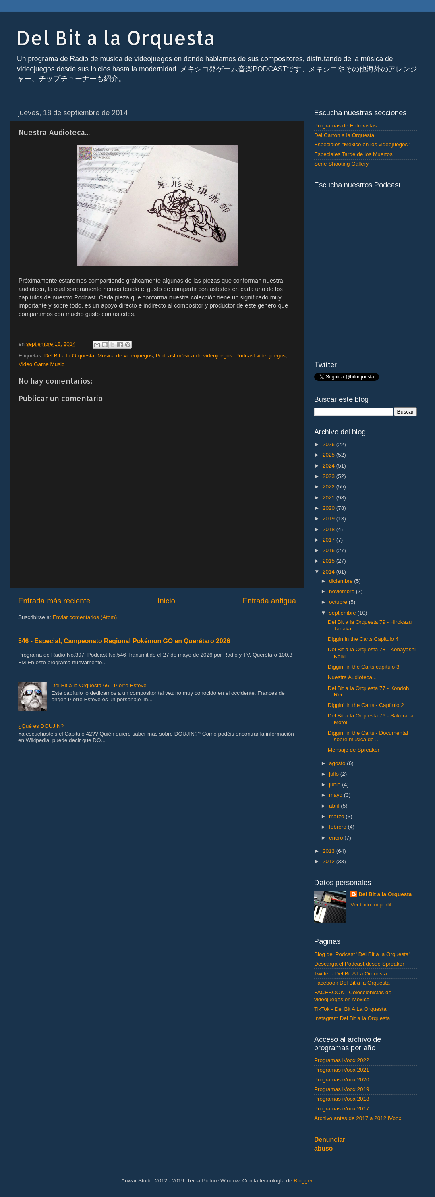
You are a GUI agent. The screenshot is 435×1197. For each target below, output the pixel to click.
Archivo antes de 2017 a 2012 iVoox (357, 1118)
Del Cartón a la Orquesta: (345, 135)
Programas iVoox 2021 (341, 1070)
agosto (338, 763)
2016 (329, 550)
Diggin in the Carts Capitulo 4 (363, 639)
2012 (329, 861)
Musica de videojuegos (125, 356)
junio (335, 784)
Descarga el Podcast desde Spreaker (359, 964)
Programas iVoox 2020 (341, 1079)
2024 (329, 466)
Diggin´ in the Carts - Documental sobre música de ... (368, 736)
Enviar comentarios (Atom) (85, 617)
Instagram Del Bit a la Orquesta (352, 1018)
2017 (329, 540)
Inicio (166, 600)
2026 (329, 444)
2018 (329, 529)
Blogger (303, 1181)
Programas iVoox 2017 (341, 1109)
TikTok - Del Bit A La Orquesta (350, 1009)
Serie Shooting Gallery (341, 164)
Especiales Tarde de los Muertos (353, 154)
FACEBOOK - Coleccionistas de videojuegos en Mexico (353, 995)
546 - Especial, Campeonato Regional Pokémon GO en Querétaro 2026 (124, 641)
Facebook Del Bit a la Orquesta (352, 983)
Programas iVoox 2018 (341, 1099)
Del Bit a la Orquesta (115, 37)
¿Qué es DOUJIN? (41, 726)
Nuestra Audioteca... (352, 677)
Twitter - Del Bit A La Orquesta (350, 973)
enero (336, 838)
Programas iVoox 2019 (341, 1089)
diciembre (341, 581)
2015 (329, 561)
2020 (329, 508)
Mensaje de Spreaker (353, 750)
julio (334, 774)
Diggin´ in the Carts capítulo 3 (364, 667)
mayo (336, 795)
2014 (329, 572)
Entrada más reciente (54, 600)
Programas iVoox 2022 (341, 1060)
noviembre (342, 591)
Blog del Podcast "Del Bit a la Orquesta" (362, 954)
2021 (329, 498)
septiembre (343, 613)
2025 (329, 455)
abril (335, 806)
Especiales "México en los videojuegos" (362, 144)
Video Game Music (41, 364)
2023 (329, 476)
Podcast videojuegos (260, 356)
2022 (329, 487)
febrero (338, 827)
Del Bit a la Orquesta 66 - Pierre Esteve (98, 685)
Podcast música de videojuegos (194, 356)
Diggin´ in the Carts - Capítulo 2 (366, 705)
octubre (339, 602)
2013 (329, 851)
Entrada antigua (269, 600)
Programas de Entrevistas (345, 126)
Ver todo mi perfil (370, 905)
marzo (337, 816)
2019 (329, 518)
